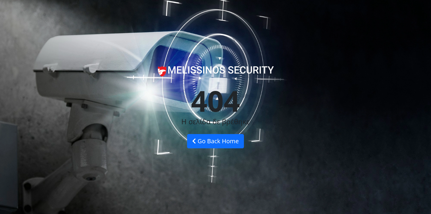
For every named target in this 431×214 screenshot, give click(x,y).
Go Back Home (215, 141)
